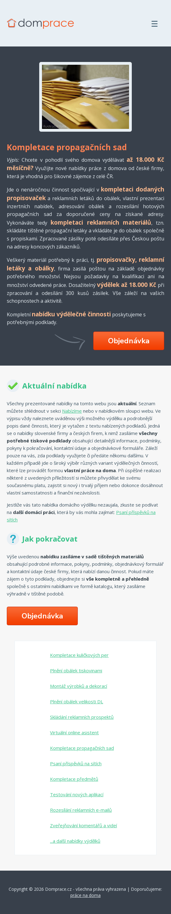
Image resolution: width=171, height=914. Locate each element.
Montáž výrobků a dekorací (78, 686)
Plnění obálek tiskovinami (76, 670)
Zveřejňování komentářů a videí (83, 825)
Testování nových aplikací (76, 794)
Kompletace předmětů (74, 779)
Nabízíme (72, 411)
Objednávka (128, 341)
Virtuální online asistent (74, 732)
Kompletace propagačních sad (82, 748)
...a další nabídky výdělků (75, 841)
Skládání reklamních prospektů (82, 717)
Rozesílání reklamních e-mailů (81, 810)
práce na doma (85, 895)
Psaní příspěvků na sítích (76, 763)
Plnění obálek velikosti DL (76, 701)
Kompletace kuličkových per (79, 655)
